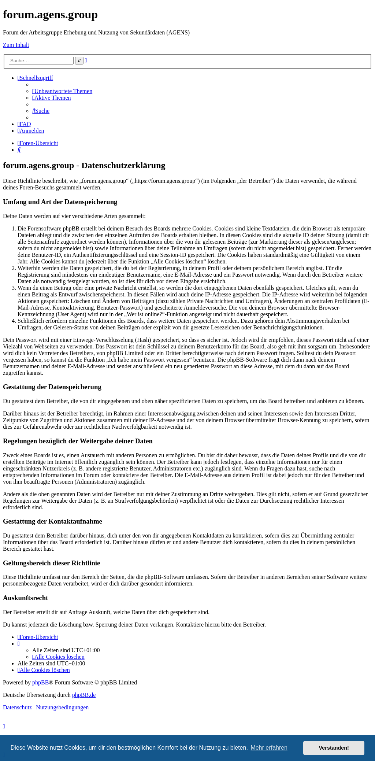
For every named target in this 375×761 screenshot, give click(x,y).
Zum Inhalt (16, 45)
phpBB (40, 682)
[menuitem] (62, 91)
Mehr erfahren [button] (268, 748)
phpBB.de (84, 695)
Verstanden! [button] (334, 748)
